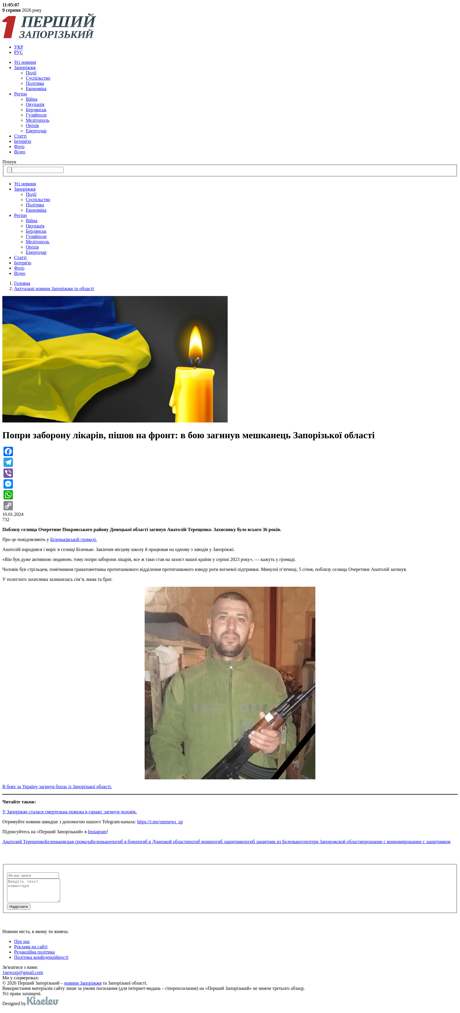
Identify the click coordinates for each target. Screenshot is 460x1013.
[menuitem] (236, 47)
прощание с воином (382, 841)
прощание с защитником (426, 841)
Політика (35, 83)
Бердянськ (36, 109)
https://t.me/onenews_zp (160, 821)
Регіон (20, 93)
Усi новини (25, 62)
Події (31, 72)
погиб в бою (123, 841)
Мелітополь (37, 120)
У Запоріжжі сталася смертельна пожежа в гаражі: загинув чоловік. (69, 811)
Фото (19, 146)
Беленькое (101, 841)
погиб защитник (227, 841)
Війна (31, 99)
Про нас (22, 945)
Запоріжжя (24, 67)
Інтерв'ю (22, 141)
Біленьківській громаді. (73, 539)
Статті (20, 136)
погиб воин (200, 841)
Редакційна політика (34, 956)
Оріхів (32, 125)
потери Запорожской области (333, 841)
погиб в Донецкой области (162, 841)
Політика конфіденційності (41, 961)
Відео (19, 151)
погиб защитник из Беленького (274, 841)
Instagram (97, 831)
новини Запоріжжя (83, 987)
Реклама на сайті (31, 951)
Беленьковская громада (68, 841)
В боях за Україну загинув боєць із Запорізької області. (57, 786)
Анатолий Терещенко (23, 841)
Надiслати (18, 911)
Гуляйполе (36, 114)
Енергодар (36, 130)
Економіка (36, 88)
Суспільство (38, 78)
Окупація (35, 104)
